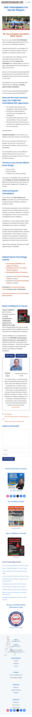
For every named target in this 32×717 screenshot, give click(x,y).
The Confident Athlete (16, 678)
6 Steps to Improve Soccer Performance (14, 584)
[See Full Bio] (19, 407)
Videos (16, 666)
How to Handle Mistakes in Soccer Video (14, 568)
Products (16, 693)
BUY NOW (9, 356)
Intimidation (8, 414)
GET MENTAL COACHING (16, 490)
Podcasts (16, 663)
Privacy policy (16, 708)
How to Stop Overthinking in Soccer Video (15, 565)
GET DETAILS (21, 356)
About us (16, 687)
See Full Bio (15, 407)
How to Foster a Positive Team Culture (14, 587)
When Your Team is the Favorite (14, 421)
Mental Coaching (16, 690)
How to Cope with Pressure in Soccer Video (15, 576)
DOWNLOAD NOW (15, 528)
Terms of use (16, 705)
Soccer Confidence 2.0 (16, 675)
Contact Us (16, 702)
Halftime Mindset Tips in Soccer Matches (14, 590)
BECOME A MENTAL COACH (16, 627)
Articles (16, 661)
